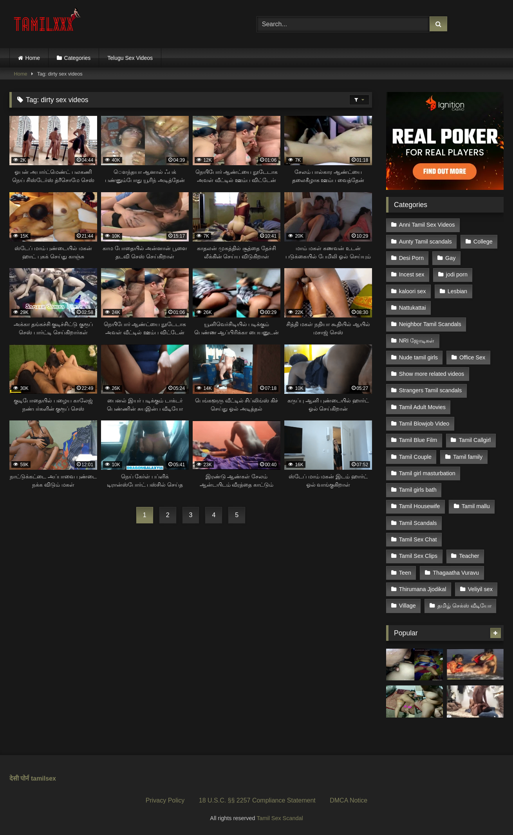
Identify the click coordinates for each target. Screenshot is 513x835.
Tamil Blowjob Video (424, 423)
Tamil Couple (415, 457)
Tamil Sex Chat (418, 539)
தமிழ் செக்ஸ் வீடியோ (464, 605)
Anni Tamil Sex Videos (427, 225)
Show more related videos (431, 374)
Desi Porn (411, 258)
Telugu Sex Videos (130, 58)
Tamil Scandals (418, 523)
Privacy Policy (165, 800)
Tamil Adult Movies (422, 407)
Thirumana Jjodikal (422, 589)
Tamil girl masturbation (427, 473)
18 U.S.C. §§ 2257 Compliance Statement (257, 800)
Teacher (469, 556)
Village (407, 605)
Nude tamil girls (418, 357)
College (483, 241)
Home (32, 58)
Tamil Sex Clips (418, 556)
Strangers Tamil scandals (430, 390)
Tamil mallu (476, 506)
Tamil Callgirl (475, 440)
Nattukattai (412, 308)
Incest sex (411, 274)
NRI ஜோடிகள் (417, 340)
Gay (450, 258)
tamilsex (43, 778)
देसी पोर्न (19, 778)
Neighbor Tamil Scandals (430, 324)
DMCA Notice (348, 800)
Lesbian (457, 291)
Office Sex (472, 357)
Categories (77, 58)
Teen (405, 573)
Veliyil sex (480, 589)
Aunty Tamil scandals (425, 241)
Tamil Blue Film (418, 440)
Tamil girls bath (418, 490)
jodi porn (457, 274)
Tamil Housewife (419, 506)
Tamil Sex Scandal (279, 818)
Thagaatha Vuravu (456, 573)
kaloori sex (412, 291)
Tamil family (467, 457)
